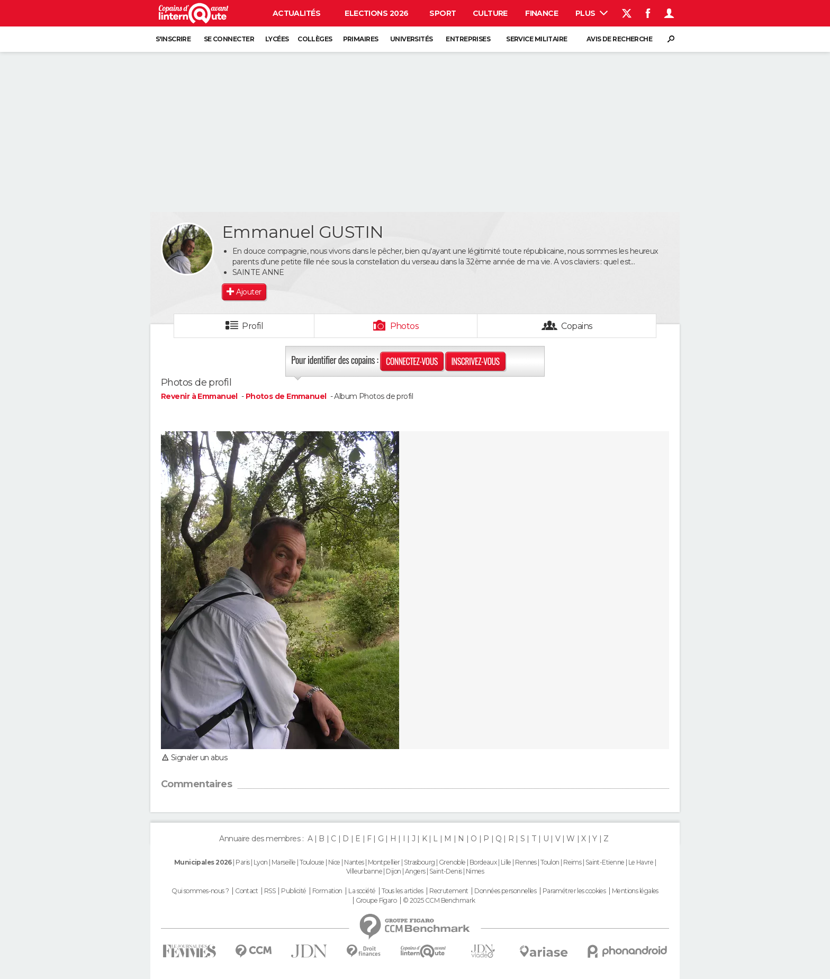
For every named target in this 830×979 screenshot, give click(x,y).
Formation (327, 891)
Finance (541, 13)
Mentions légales (635, 891)
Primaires (360, 39)
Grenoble (452, 862)
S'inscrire (173, 39)
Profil (252, 326)
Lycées (277, 39)
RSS (269, 891)
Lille (506, 862)
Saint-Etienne (605, 862)
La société (361, 891)
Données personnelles (505, 891)
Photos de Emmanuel (286, 396)
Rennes (526, 862)
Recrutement (448, 891)
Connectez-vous (412, 361)
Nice (334, 862)
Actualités (296, 13)
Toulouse (312, 862)
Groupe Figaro (376, 900)
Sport (442, 13)
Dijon (393, 871)
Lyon (261, 862)
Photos (404, 326)
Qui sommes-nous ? (200, 891)
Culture (490, 13)
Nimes (475, 871)
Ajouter (248, 292)
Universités (411, 39)
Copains (576, 326)
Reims (572, 862)
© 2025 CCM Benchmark (439, 900)
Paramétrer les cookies (574, 891)
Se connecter (229, 39)
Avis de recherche (619, 39)
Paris (242, 862)
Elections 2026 (376, 13)
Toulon (550, 862)
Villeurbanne (364, 871)
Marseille (284, 862)
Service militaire (536, 39)
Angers (415, 871)
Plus (591, 13)
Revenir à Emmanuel (200, 396)
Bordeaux (483, 862)
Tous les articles (402, 891)
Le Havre (641, 862)
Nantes (354, 862)
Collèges (314, 39)
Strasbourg (419, 862)
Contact (246, 891)
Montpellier (384, 862)
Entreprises (468, 39)
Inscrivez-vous (475, 361)
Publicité (293, 891)
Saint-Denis (445, 871)
